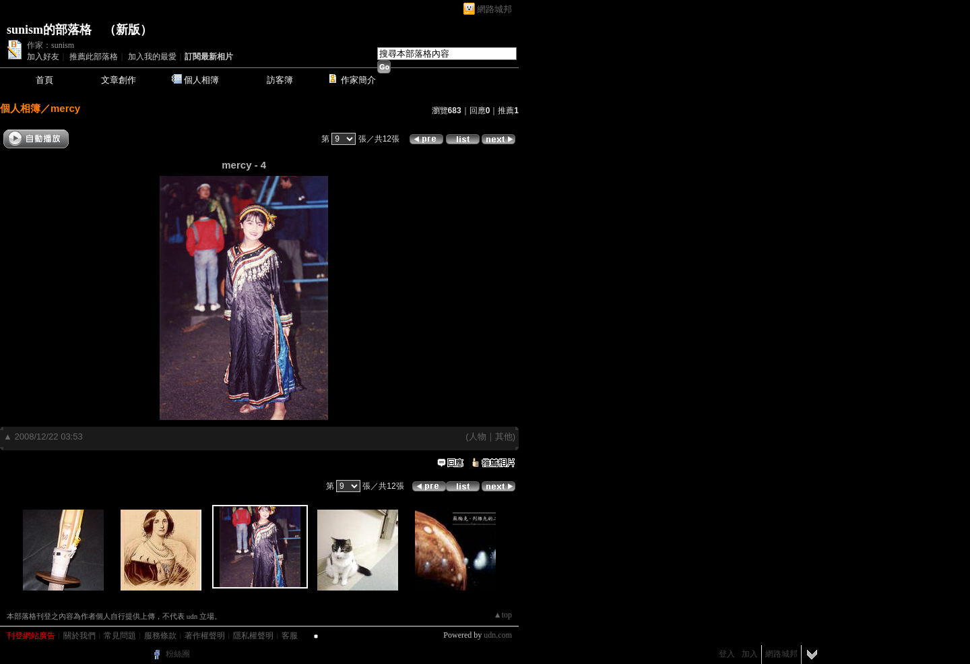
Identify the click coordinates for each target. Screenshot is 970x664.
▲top (503, 615)
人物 (477, 436)
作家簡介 (358, 80)
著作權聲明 (205, 635)
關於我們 (79, 635)
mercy (65, 108)
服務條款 (160, 635)
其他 (504, 436)
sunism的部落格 (49, 29)
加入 (750, 654)
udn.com (498, 635)
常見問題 (120, 635)
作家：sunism (50, 45)
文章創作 (118, 80)
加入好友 (43, 56)
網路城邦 (494, 9)
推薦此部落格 (93, 56)
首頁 (44, 80)
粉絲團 (178, 654)
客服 (290, 635)
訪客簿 (280, 80)
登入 (727, 654)
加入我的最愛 (152, 56)
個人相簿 (201, 80)
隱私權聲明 (253, 635)
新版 (128, 29)
